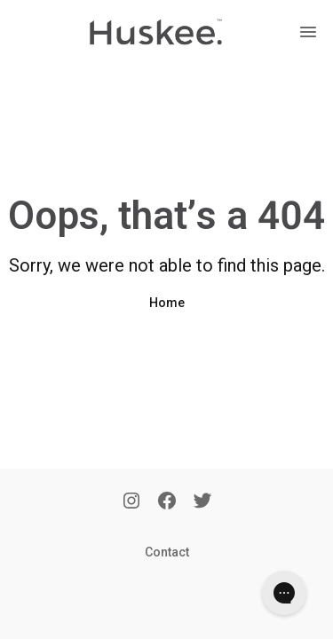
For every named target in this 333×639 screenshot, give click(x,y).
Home (167, 303)
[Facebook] (167, 502)
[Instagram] (131, 502)
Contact (167, 552)
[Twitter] (202, 502)
